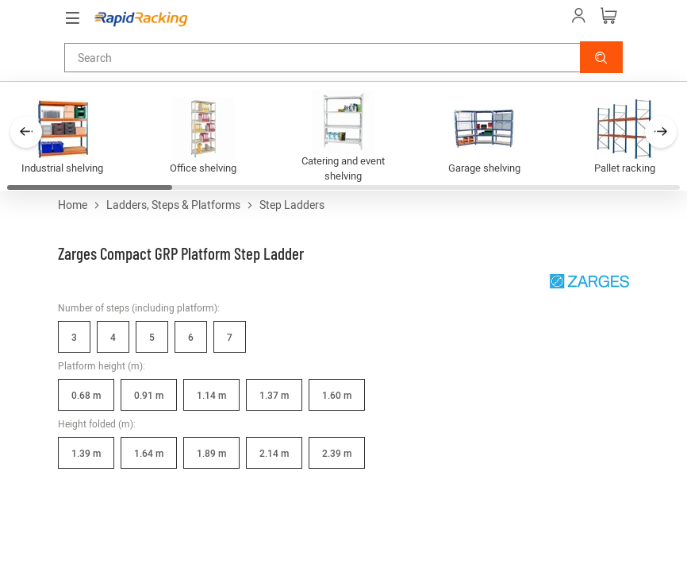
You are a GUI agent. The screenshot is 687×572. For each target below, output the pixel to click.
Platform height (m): (101, 365)
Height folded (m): (97, 423)
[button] (601, 57)
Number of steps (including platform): (139, 307)
